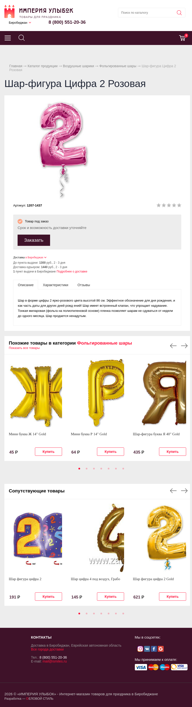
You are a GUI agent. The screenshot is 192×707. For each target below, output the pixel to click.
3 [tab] (93, 470)
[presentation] (25, 284)
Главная (15, 66)
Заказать (33, 240)
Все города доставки (47, 649)
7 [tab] (122, 470)
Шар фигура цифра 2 (25, 579)
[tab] (25, 285)
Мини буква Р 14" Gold (89, 434)
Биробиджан (18, 22)
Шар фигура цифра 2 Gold (153, 579)
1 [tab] (78, 470)
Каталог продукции (43, 66)
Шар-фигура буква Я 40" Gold (156, 434)
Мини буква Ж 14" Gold (27, 434)
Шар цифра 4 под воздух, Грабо (95, 579)
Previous (173, 345)
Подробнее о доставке (72, 271)
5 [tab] (107, 470)
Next (184, 345)
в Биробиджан (34, 257)
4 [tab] (100, 470)
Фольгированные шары (117, 66)
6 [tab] (115, 470)
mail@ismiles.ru (55, 661)
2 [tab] (85, 470)
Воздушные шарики (78, 66)
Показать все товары (24, 348)
